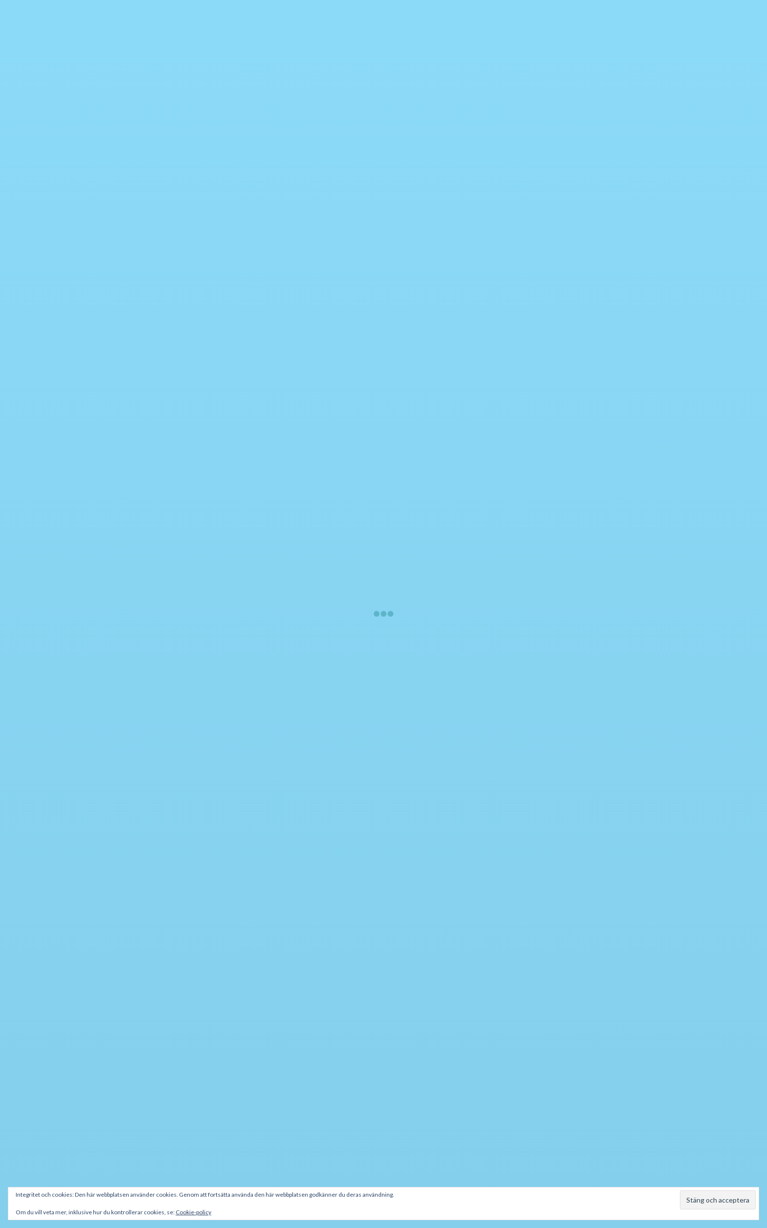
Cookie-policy (193, 1212)
